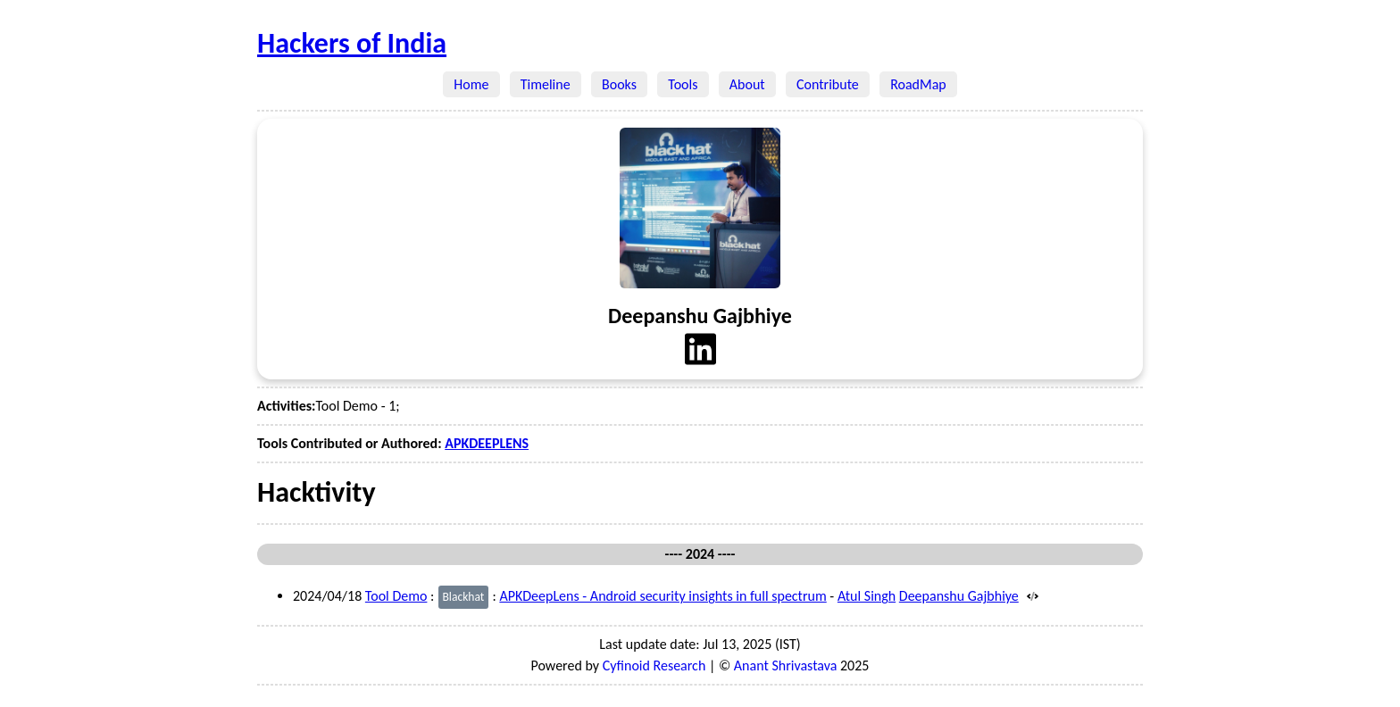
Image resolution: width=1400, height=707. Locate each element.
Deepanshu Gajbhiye (959, 595)
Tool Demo (396, 595)
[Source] (1029, 595)
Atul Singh (867, 595)
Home (471, 84)
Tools (683, 84)
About (747, 84)
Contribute (827, 84)
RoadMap (918, 84)
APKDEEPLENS (487, 443)
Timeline (545, 84)
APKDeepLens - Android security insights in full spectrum (662, 595)
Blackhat (463, 596)
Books (619, 84)
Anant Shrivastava (786, 665)
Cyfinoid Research (654, 665)
